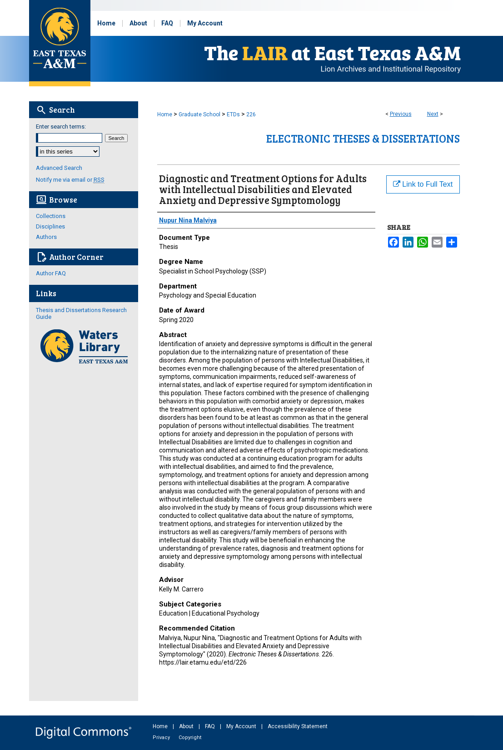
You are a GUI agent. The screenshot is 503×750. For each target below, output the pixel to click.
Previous (401, 114)
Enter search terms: (61, 126)
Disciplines (50, 226)
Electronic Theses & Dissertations (363, 138)
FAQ (210, 726)
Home (164, 114)
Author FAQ (51, 273)
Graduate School (199, 114)
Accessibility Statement (298, 726)
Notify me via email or (70, 179)
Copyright (190, 737)
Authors (46, 236)
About (187, 726)
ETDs (233, 114)
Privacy (162, 737)
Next (432, 114)
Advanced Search (59, 167)
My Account (242, 726)
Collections (50, 216)
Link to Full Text (423, 184)
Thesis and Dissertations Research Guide (81, 313)
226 (251, 114)
